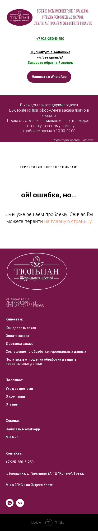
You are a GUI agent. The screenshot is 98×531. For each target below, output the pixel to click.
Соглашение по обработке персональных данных (46, 351)
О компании (15, 396)
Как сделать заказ (21, 328)
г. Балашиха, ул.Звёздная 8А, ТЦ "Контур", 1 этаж (45, 473)
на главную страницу (68, 221)
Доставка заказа (19, 344)
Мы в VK (12, 437)
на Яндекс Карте (39, 485)
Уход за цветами (19, 388)
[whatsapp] (10, 506)
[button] (50, 63)
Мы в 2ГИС (14, 485)
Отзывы (12, 404)
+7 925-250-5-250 (19, 462)
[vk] (20, 506)
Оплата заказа (17, 336)
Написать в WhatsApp (23, 429)
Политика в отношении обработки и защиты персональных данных (41, 362)
